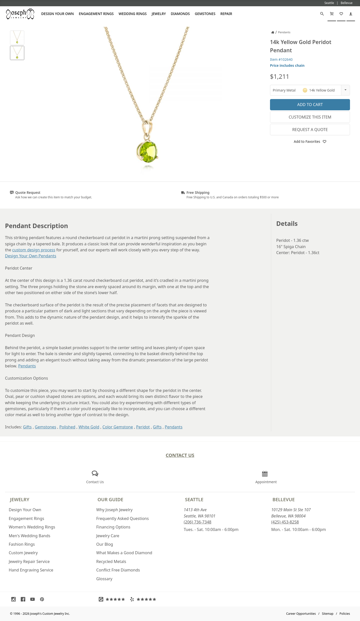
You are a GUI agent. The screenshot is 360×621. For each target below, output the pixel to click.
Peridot (143, 427)
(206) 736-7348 (197, 522)
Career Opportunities (301, 613)
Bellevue (283, 499)
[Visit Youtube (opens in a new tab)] (33, 599)
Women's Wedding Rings (32, 527)
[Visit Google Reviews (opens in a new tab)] (113, 599)
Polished (67, 427)
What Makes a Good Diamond (124, 552)
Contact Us (180, 455)
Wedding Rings (133, 13)
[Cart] (332, 13)
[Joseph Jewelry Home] (272, 32)
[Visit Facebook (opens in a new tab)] (24, 599)
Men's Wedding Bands (29, 535)
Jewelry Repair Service (29, 561)
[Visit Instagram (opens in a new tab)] (14, 599)
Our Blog (104, 544)
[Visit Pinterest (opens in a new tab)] (43, 599)
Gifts (27, 427)
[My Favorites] (341, 13)
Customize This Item (310, 117)
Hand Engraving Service (31, 570)
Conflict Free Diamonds (118, 570)
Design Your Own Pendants (30, 256)
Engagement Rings (96, 13)
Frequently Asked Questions (122, 518)
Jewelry (159, 13)
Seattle (194, 499)
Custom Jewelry (23, 552)
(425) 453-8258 (285, 522)
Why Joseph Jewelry (114, 509)
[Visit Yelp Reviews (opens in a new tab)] (144, 599)
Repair (226, 13)
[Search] (322, 13)
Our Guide (110, 499)
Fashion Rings (22, 544)
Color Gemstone (117, 427)
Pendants (27, 366)
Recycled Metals (111, 561)
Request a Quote (310, 129)
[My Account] (350, 13)
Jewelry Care (107, 535)
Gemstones (205, 13)
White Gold (88, 427)
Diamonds (180, 13)
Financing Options (113, 527)
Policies (345, 613)
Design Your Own (57, 13)
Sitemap (328, 613)
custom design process (33, 250)
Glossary (104, 578)
